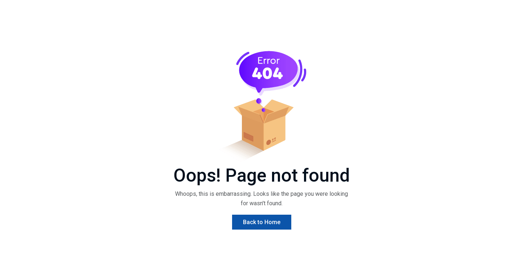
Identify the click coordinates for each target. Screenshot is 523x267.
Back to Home (261, 222)
